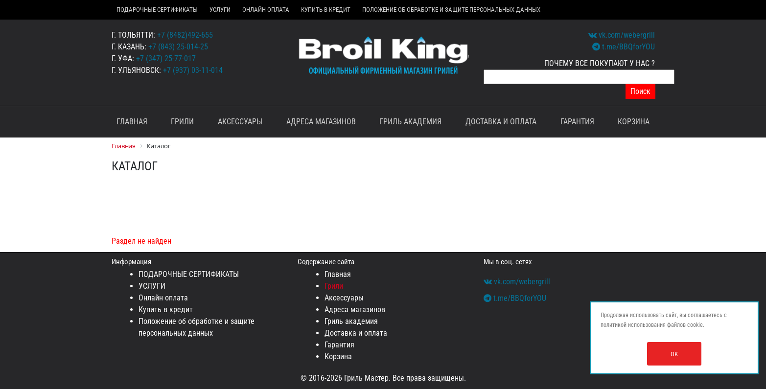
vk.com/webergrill (621, 35)
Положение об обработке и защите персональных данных (451, 9)
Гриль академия (410, 121)
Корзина (634, 121)
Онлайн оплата (265, 9)
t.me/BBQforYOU (623, 46)
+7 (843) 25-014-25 (178, 46)
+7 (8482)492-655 (185, 35)
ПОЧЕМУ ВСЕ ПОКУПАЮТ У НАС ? (599, 63)
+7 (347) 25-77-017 (166, 58)
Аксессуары (240, 121)
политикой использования (633, 324)
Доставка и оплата (500, 121)
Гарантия (577, 121)
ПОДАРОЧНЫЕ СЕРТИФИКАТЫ (157, 9)
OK (674, 354)
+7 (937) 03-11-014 (193, 70)
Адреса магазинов (321, 121)
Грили (182, 121)
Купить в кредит (325, 9)
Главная (131, 121)
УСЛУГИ (220, 9)
